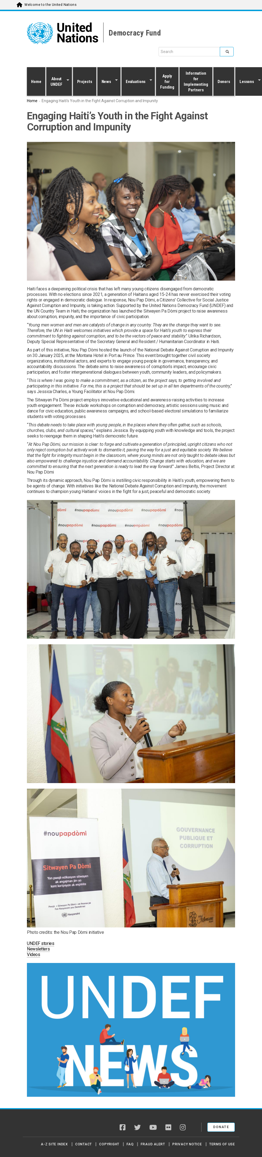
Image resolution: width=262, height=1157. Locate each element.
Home (36, 81)
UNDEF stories (40, 943)
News (107, 81)
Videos (33, 954)
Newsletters (38, 949)
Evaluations (137, 81)
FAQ (130, 1144)
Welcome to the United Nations (50, 5)
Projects (84, 81)
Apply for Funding (167, 82)
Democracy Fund (135, 33)
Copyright (109, 1144)
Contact (83, 1144)
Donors (224, 81)
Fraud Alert (153, 1144)
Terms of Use (222, 1144)
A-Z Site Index (54, 1144)
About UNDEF (57, 81)
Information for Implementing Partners (196, 81)
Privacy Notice (187, 1144)
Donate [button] (221, 1127)
